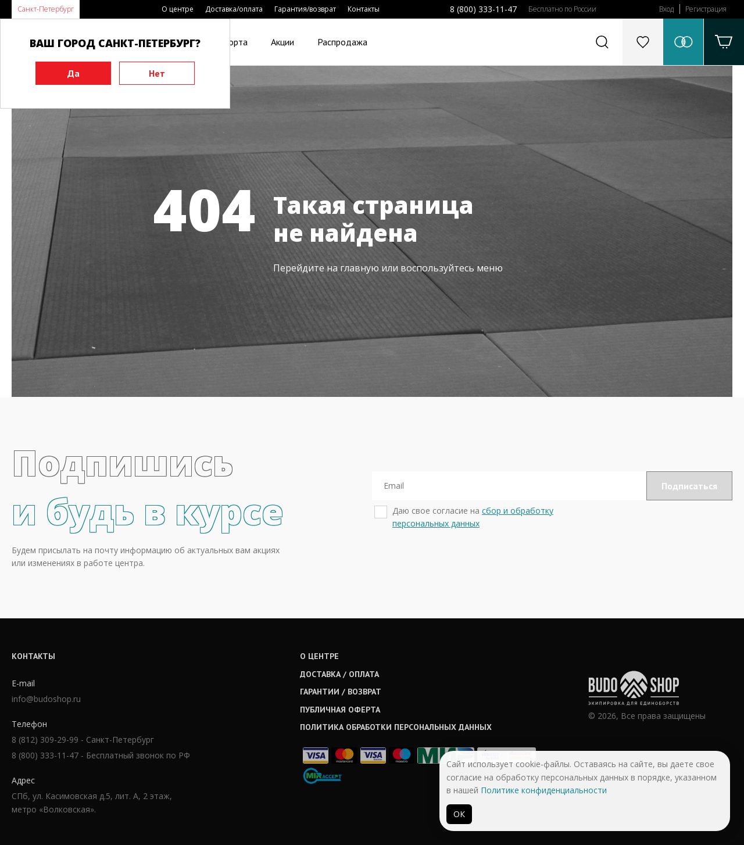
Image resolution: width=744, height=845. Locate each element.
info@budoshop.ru (46, 698)
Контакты (364, 9)
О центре (178, 9)
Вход (666, 9)
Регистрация (706, 9)
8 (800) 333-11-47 (483, 9)
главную (359, 268)
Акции (282, 42)
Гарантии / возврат (340, 691)
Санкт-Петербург (45, 9)
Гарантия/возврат (305, 9)
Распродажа (342, 42)
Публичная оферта (340, 709)
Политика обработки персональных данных (396, 727)
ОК (459, 813)
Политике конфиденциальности (544, 790)
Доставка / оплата (339, 674)
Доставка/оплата (234, 9)
